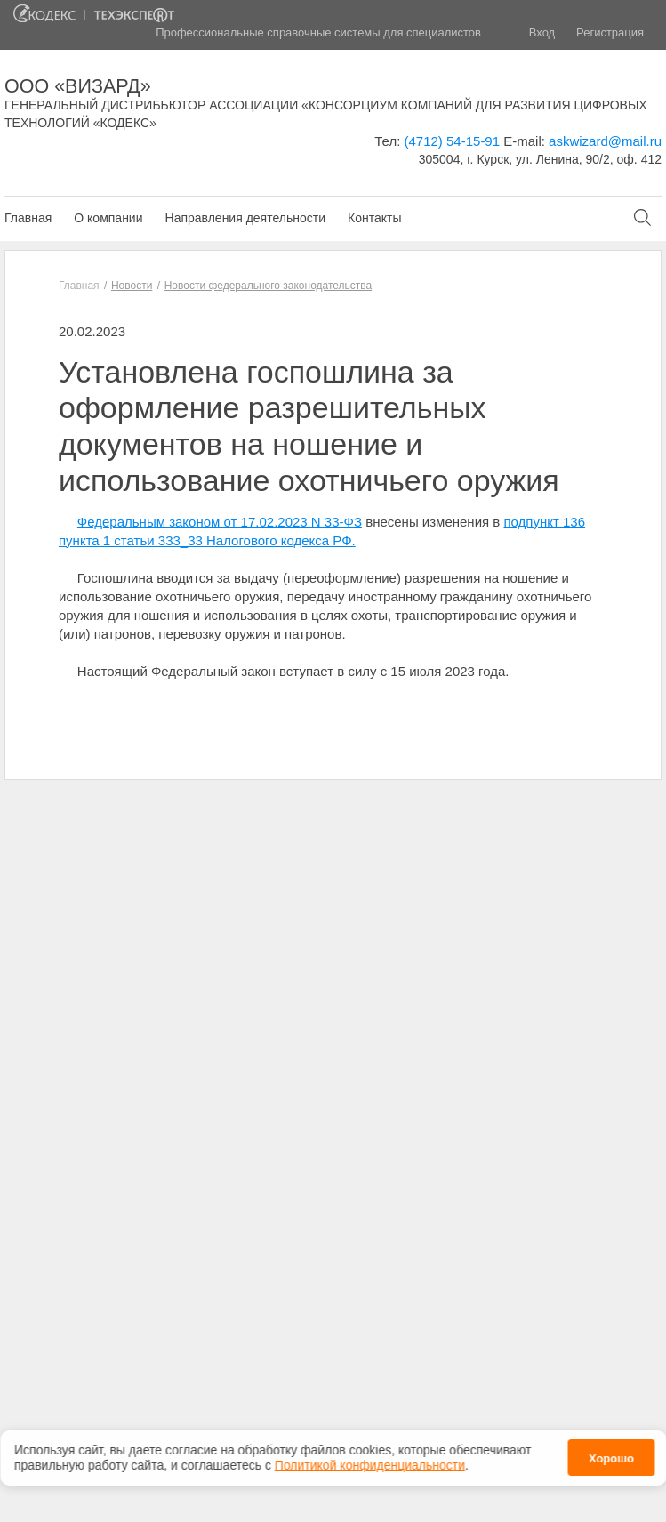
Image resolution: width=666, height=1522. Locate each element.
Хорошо (611, 1457)
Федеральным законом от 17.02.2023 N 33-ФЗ (219, 521)
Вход (542, 32)
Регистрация (610, 32)
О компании (108, 218)
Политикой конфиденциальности (370, 1464)
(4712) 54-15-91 (452, 141)
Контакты (374, 218)
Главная (28, 218)
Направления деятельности (245, 218)
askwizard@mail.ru (605, 141)
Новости (131, 285)
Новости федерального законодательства (268, 285)
